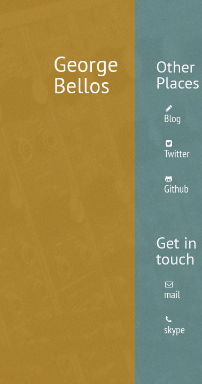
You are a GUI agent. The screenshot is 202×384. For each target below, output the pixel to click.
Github (176, 185)
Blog (172, 115)
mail (172, 291)
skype (174, 326)
